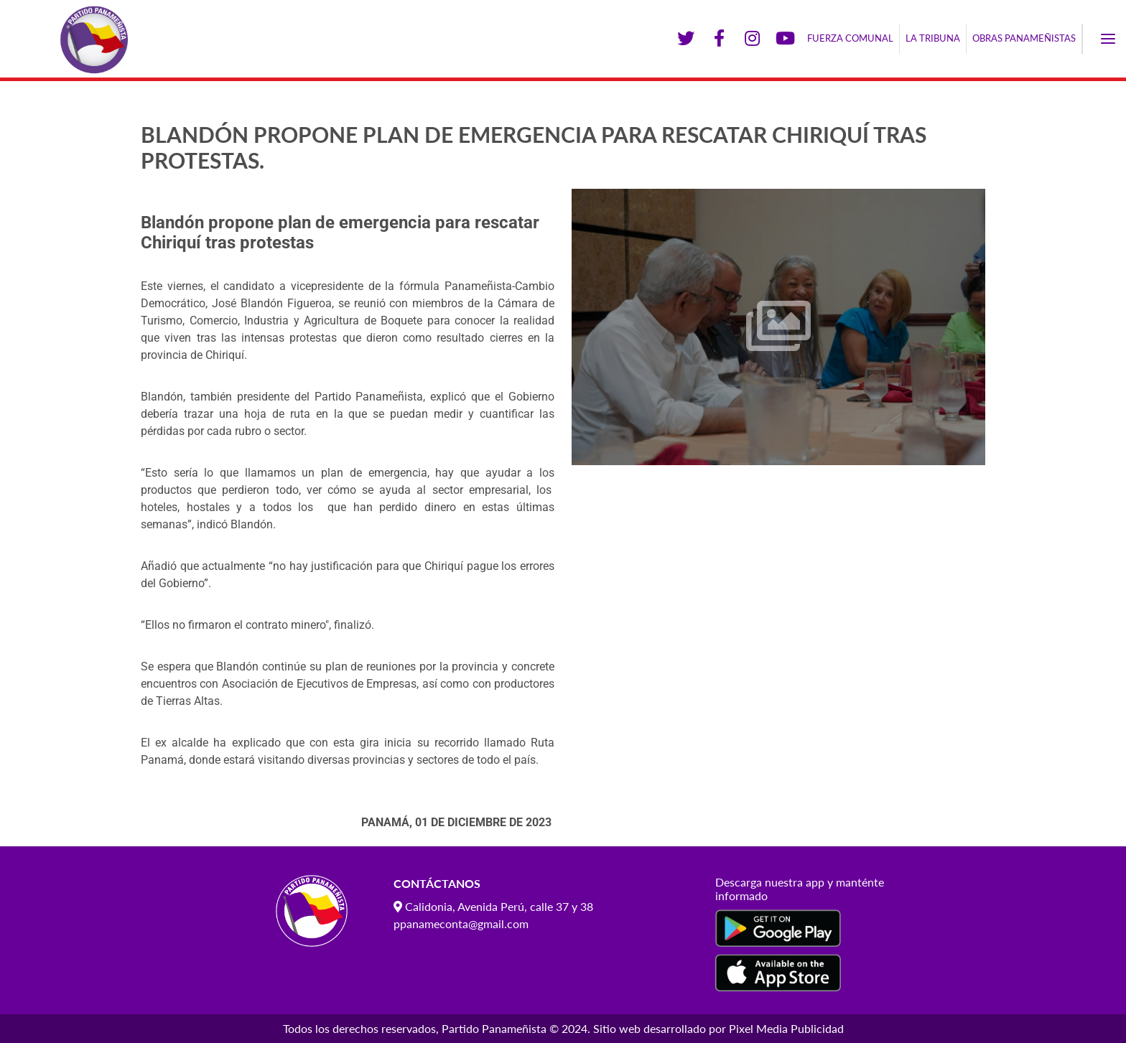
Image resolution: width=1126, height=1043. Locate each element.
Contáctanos (437, 883)
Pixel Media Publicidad (786, 1028)
